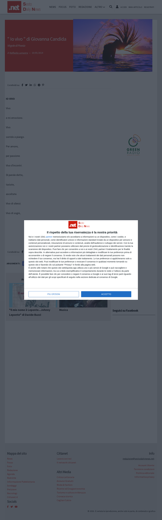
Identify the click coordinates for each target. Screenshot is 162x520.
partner (49, 237)
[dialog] (81, 260)
